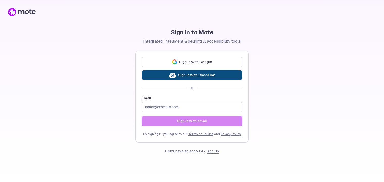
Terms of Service (200, 134)
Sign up (213, 151)
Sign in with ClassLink (192, 75)
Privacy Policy (231, 134)
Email (146, 98)
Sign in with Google (192, 61)
